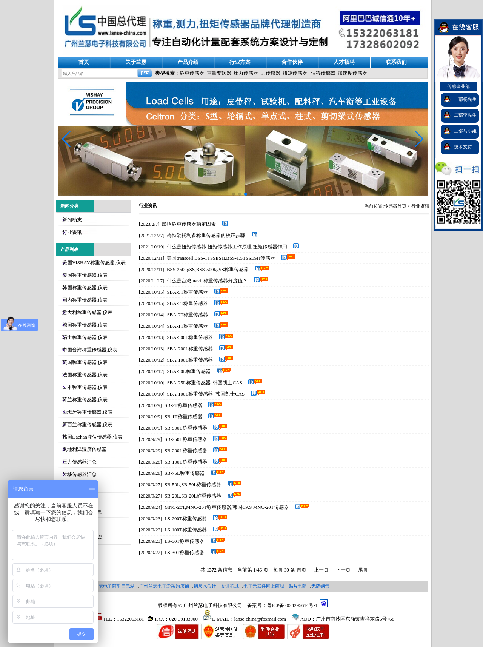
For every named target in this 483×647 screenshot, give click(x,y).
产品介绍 (187, 62)
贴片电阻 (298, 586)
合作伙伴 (292, 62)
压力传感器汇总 (79, 462)
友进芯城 (230, 586)
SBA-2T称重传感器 (187, 314)
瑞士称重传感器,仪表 (85, 337)
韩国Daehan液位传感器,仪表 (92, 437)
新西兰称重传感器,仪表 (87, 424)
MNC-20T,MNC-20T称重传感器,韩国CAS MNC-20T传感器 (227, 507)
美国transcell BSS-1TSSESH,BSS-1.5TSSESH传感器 (221, 258)
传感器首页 (395, 206)
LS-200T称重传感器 (186, 518)
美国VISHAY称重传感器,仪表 (94, 262)
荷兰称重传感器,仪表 (85, 399)
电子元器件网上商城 (263, 586)
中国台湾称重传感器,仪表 (89, 350)
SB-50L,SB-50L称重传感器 (193, 484)
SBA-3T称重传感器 (187, 303)
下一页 (343, 570)
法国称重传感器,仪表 (85, 374)
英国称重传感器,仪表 (85, 362)
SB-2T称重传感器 (183, 405)
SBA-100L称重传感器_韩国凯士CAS (206, 394)
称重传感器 (192, 73)
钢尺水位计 (205, 586)
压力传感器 (246, 73)
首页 (83, 62)
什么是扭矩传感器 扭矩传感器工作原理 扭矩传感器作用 (227, 247)
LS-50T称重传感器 (184, 541)
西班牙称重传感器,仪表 (87, 412)
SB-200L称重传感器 (186, 450)
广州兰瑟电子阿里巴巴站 (110, 586)
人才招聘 (344, 62)
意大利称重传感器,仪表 (87, 312)
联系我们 (396, 62)
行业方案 (240, 62)
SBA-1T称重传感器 (187, 326)
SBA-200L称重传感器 (190, 348)
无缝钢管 (320, 586)
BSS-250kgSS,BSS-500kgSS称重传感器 (208, 269)
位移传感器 (323, 73)
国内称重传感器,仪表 (85, 300)
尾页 (363, 570)
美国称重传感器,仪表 (85, 275)
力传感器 (270, 73)
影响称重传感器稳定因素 (189, 224)
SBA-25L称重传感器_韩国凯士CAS (204, 382)
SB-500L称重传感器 (186, 428)
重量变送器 (219, 73)
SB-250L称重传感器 (186, 439)
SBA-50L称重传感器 (189, 371)
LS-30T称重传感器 (184, 552)
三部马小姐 (465, 131)
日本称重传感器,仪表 (85, 387)
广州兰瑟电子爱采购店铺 (164, 586)
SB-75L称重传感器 (185, 473)
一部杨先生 (465, 99)
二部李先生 (465, 115)
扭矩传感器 (295, 73)
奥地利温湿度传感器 (84, 449)
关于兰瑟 (135, 62)
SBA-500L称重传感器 (190, 337)
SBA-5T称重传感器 (187, 292)
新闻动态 (72, 220)
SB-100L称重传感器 (186, 462)
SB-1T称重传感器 (183, 416)
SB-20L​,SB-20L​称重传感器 (193, 496)
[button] (419, 139)
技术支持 (463, 146)
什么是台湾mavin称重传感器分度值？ (207, 280)
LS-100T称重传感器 (186, 530)
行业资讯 (72, 232)
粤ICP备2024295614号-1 (292, 605)
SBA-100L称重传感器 (190, 360)
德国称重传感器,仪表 (85, 325)
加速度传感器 (352, 73)
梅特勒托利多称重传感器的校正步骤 (206, 235)
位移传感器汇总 (79, 474)
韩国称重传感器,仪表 (85, 287)
